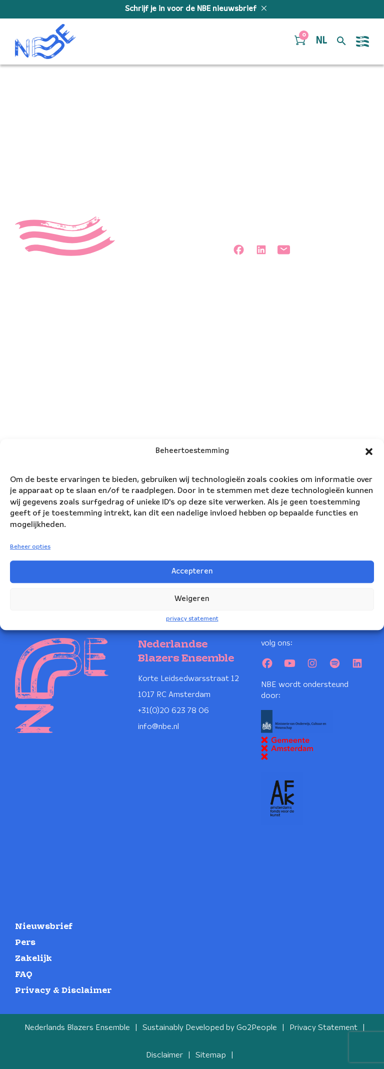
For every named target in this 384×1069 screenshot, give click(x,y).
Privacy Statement (324, 1028)
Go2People (256, 1028)
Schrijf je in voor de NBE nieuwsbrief (191, 9)
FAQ (23, 974)
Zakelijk (33, 958)
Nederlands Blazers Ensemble (77, 1028)
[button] (369, 451)
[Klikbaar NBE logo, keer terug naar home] (45, 41)
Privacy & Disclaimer (63, 990)
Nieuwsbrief (43, 926)
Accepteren (192, 571)
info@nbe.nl (158, 726)
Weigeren (192, 599)
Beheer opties (30, 547)
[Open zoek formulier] (341, 42)
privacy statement (192, 619)
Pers (25, 942)
